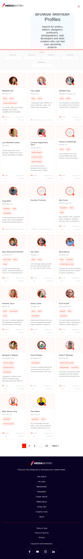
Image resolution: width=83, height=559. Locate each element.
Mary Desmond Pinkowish (12, 252)
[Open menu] (78, 6)
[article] (13, 98)
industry (51, 55)
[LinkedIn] (53, 552)
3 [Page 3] (34, 445)
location (70, 55)
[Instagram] (45, 552)
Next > (55, 445)
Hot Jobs (41, 482)
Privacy (42, 537)
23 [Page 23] (46, 445)
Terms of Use (41, 528)
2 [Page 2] (29, 445)
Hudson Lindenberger (67, 142)
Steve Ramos (64, 252)
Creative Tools (42, 512)
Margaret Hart (7, 91)
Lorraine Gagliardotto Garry (39, 143)
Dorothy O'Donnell (38, 200)
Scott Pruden (64, 303)
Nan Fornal (63, 200)
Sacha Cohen (36, 303)
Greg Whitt (6, 201)
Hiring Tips (41, 507)
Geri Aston (35, 252)
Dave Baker (35, 411)
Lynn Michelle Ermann (11, 142)
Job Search (41, 476)
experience (41, 62)
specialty (32, 55)
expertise (13, 55)
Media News (42, 502)
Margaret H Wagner (10, 355)
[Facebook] (29, 552)
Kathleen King (64, 91)
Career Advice (41, 497)
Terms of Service (42, 533)
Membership (42, 487)
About (41, 517)
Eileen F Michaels (66, 355)
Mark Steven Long (9, 411)
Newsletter (41, 492)
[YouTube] (37, 552)
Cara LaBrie (35, 91)
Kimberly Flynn (8, 303)
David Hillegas (36, 355)
